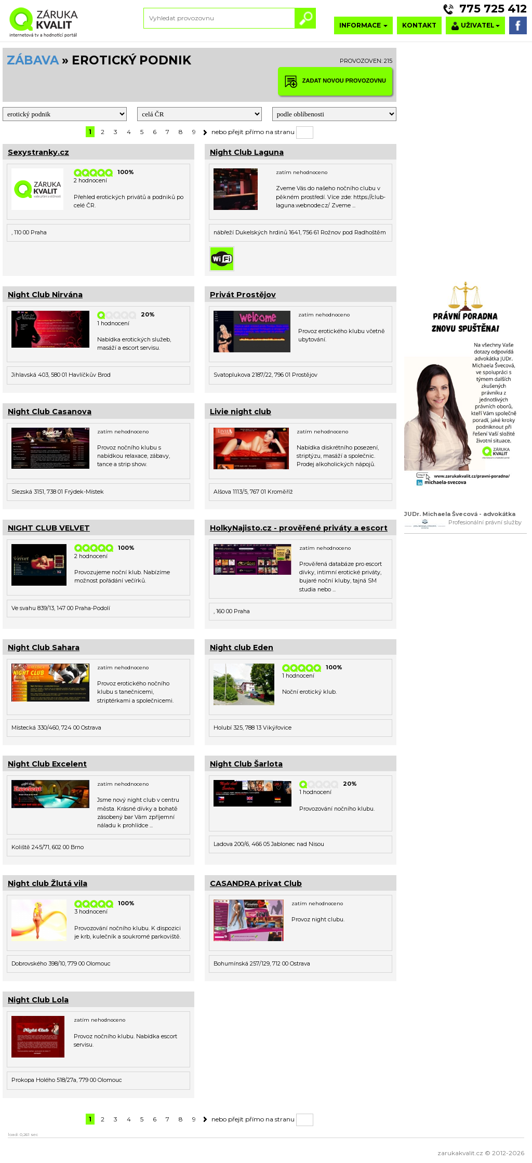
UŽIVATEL (475, 25)
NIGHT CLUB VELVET (49, 528)
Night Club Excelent (47, 764)
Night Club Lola (38, 1000)
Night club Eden (241, 647)
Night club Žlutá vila (47, 883)
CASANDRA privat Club (256, 883)
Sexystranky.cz (38, 152)
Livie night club (240, 411)
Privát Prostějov (243, 294)
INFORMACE (363, 25)
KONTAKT (419, 25)
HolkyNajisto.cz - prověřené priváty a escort (299, 528)
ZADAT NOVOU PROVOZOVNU (335, 81)
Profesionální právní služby (485, 522)
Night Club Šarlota (246, 764)
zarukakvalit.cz (460, 1153)
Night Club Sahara (43, 647)
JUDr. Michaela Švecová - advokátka (459, 514)
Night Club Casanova (49, 411)
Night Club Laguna (247, 152)
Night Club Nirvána (45, 294)
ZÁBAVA (33, 60)
